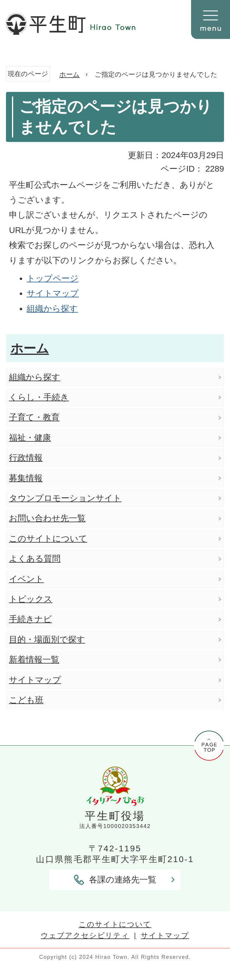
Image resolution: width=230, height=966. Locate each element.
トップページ (52, 278)
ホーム (69, 74)
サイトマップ (53, 293)
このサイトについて (115, 924)
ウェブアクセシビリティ (85, 935)
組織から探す (52, 308)
